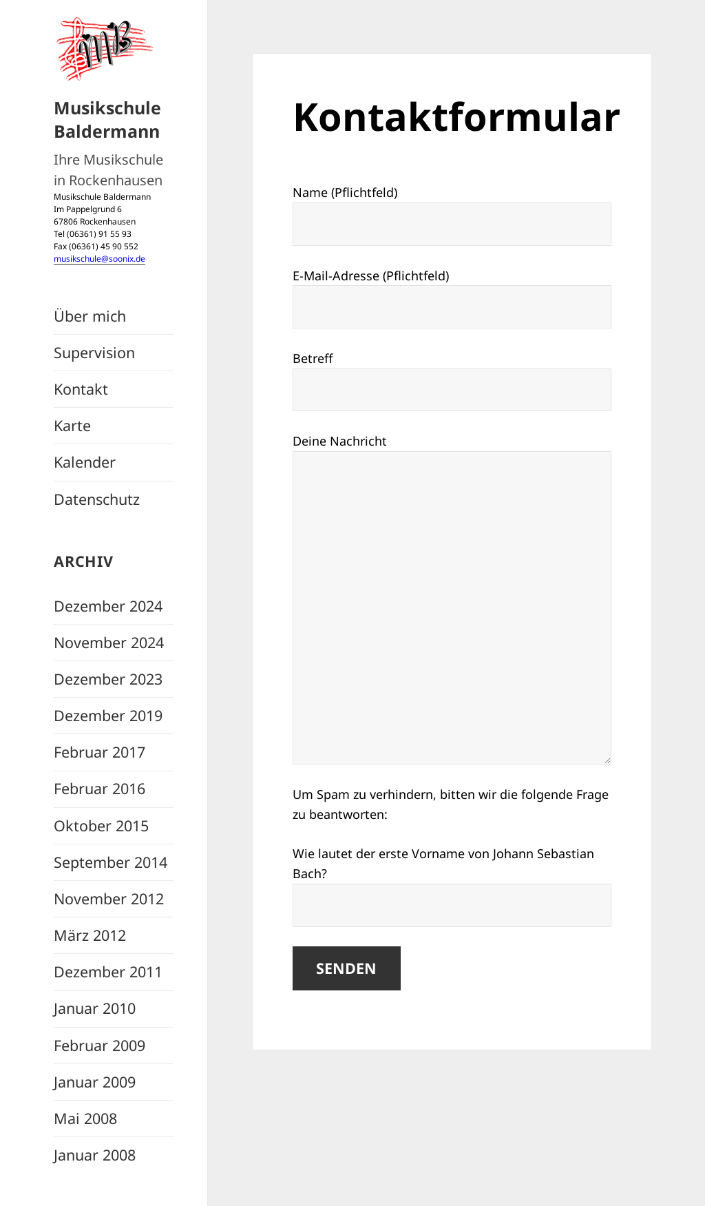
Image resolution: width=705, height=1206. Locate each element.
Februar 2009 (99, 1045)
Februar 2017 (99, 752)
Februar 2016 (99, 788)
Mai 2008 (85, 1118)
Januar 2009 (95, 1082)
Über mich (90, 316)
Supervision (94, 352)
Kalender (85, 462)
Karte (72, 425)
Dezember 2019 (108, 715)
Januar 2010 (95, 1008)
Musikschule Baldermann (107, 119)
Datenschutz (97, 499)
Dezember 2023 (108, 679)
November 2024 (109, 642)
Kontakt (81, 389)
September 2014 (110, 862)
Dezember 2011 (108, 971)
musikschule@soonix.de (99, 258)
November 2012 (109, 898)
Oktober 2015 (101, 825)
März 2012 (90, 935)
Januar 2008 (95, 1155)
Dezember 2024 (108, 606)
